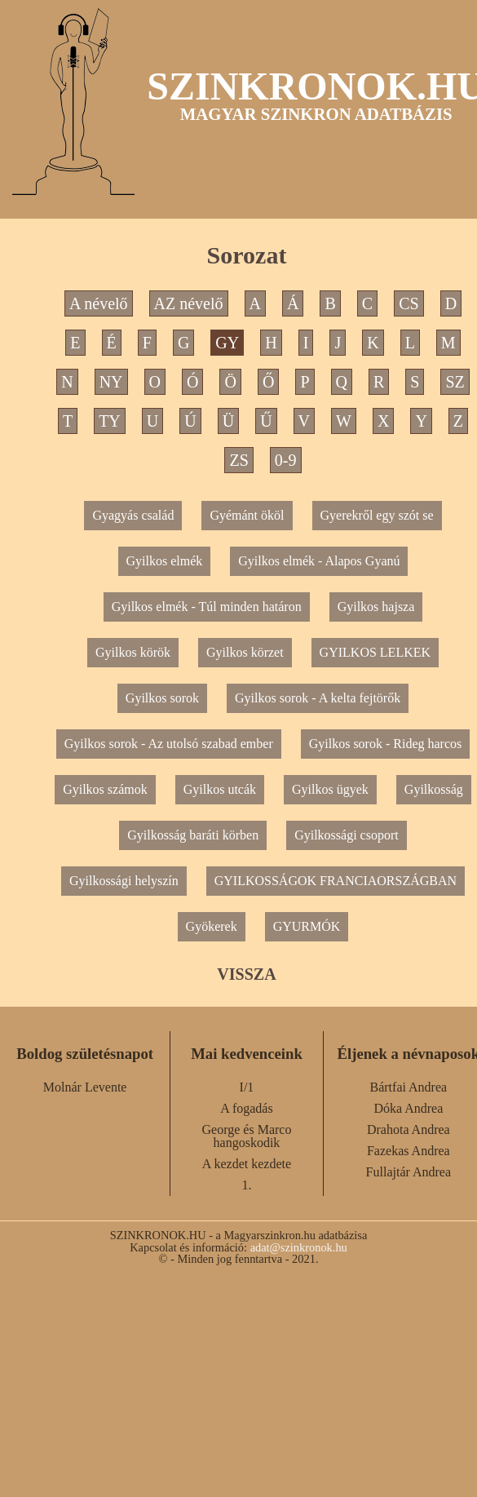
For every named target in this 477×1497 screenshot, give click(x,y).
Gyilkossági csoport (346, 835)
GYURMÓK (307, 926)
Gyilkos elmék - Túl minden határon (207, 606)
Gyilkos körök (132, 652)
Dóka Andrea (408, 1108)
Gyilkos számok (105, 789)
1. (246, 1185)
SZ (454, 382)
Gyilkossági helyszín (124, 881)
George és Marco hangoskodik (247, 1136)
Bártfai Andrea (409, 1087)
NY (111, 382)
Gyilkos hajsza (376, 606)
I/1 (247, 1087)
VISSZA (246, 974)
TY (110, 421)
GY (227, 343)
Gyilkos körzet (245, 652)
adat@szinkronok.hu (298, 1247)
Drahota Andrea (408, 1129)
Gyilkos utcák (219, 789)
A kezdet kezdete (246, 1164)
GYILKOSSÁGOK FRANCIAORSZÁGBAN (335, 881)
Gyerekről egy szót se (377, 515)
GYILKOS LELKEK (375, 652)
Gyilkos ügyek (330, 789)
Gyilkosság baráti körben (192, 835)
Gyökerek (211, 926)
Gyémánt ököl (247, 515)
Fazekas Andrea (408, 1151)
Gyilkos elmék (164, 561)
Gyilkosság (433, 789)
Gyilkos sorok (162, 698)
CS (408, 303)
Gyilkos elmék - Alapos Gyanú (319, 561)
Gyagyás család (133, 515)
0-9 (286, 460)
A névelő (98, 303)
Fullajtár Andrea (408, 1172)
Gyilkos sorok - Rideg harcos (385, 744)
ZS (238, 460)
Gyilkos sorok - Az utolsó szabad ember (168, 744)
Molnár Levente (85, 1087)
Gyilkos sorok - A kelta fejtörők (317, 698)
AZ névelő (188, 303)
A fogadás (246, 1108)
